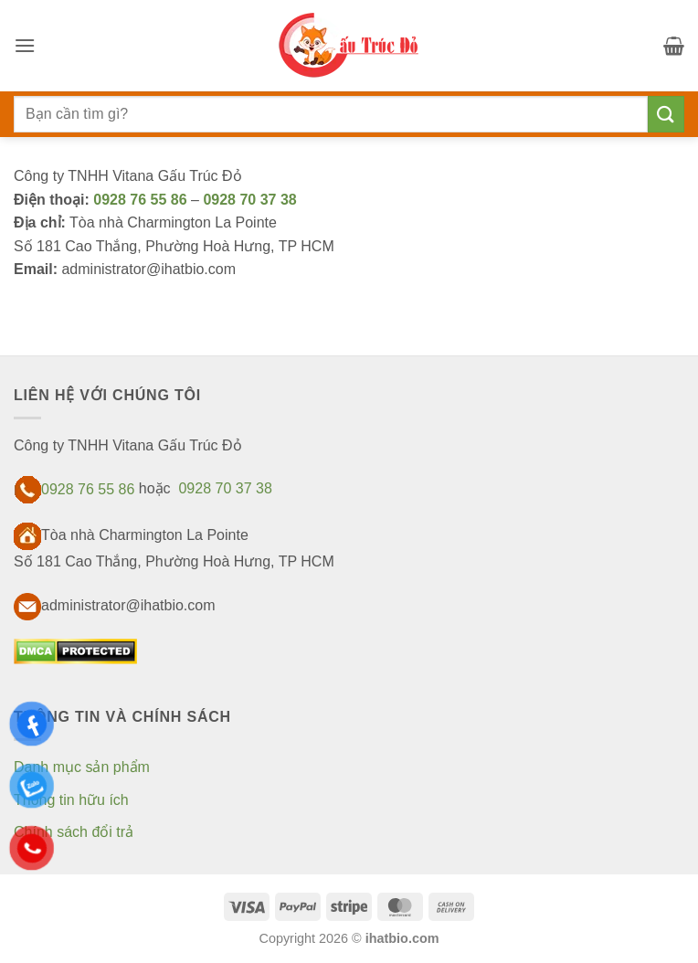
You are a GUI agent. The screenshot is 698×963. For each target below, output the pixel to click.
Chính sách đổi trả (73, 832)
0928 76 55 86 (142, 199)
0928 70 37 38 (249, 199)
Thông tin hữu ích (71, 800)
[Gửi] (666, 114)
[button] (25, 45)
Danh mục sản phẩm (82, 767)
